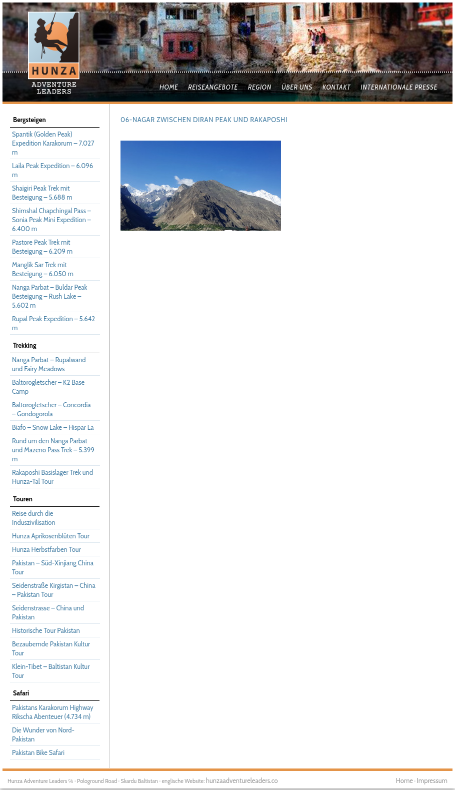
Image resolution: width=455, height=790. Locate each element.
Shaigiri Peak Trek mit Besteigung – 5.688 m (42, 192)
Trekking (24, 345)
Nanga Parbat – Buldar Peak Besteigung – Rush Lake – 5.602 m (49, 296)
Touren (22, 499)
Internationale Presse (399, 87)
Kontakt (336, 87)
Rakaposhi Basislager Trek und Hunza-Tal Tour (52, 476)
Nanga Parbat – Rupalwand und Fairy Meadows (49, 364)
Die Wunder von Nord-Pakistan (43, 734)
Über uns (297, 87)
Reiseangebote (213, 87)
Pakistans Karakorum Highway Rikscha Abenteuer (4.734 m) (53, 711)
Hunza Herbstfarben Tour (46, 549)
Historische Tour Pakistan (46, 630)
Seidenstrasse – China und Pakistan (48, 612)
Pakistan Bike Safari (38, 752)
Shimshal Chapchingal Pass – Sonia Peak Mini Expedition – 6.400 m (51, 220)
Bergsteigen (29, 120)
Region (260, 87)
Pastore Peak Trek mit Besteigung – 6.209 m (42, 246)
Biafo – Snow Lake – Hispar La (53, 427)
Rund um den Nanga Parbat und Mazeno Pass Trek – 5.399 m (53, 450)
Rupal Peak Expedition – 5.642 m (53, 323)
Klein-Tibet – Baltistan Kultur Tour (51, 670)
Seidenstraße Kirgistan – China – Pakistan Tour (54, 589)
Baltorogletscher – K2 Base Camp (48, 386)
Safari (21, 693)
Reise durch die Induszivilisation (34, 517)
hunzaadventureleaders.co (242, 780)
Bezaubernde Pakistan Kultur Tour (51, 648)
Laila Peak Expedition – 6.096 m (52, 170)
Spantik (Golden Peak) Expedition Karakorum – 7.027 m (53, 143)
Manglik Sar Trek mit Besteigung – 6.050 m (43, 269)
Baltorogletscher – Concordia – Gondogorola (51, 409)
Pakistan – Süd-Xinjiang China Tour (53, 567)
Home (169, 87)
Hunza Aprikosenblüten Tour (51, 536)
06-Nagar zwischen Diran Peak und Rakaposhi (204, 120)
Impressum (432, 780)
